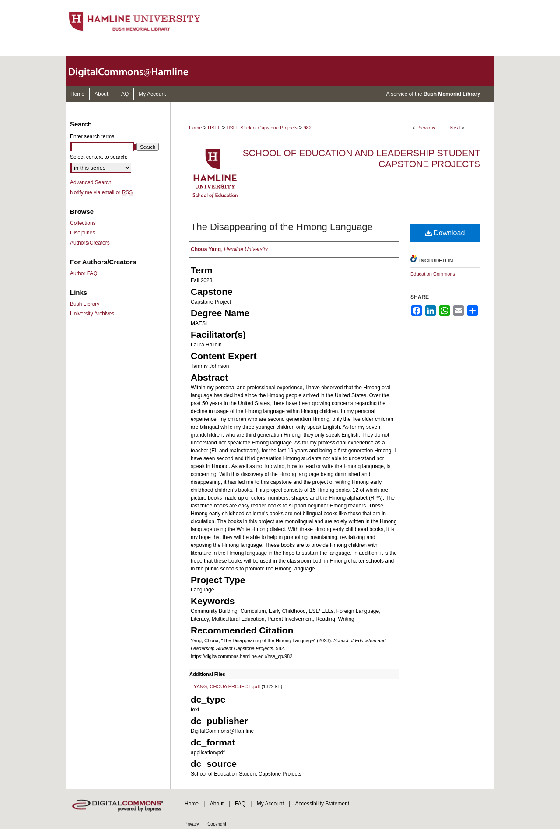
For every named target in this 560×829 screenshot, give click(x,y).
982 (307, 127)
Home (195, 127)
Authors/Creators (90, 243)
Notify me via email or (101, 192)
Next (455, 127)
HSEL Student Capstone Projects (262, 127)
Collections (83, 223)
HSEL (214, 127)
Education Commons (432, 273)
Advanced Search (91, 182)
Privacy (192, 824)
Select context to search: (98, 157)
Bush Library (84, 304)
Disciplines (82, 233)
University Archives (92, 314)
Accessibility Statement (322, 804)
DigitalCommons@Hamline (136, 71)
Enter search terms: (93, 136)
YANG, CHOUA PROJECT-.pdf (227, 686)
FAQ (240, 804)
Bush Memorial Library (452, 94)
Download (445, 233)
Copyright (216, 824)
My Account (270, 804)
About (217, 804)
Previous (425, 127)
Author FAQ (84, 273)
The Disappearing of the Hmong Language (282, 226)
